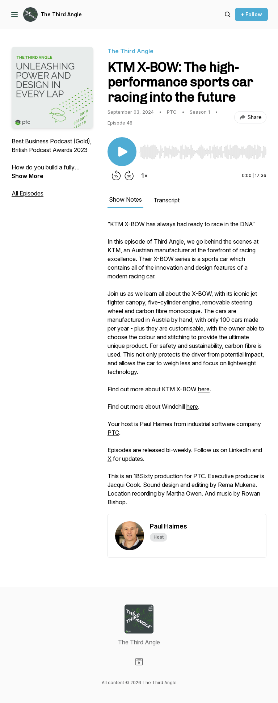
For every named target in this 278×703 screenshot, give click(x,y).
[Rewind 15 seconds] (116, 176)
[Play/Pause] (122, 151)
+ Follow (251, 14)
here (204, 389)
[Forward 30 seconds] (129, 176)
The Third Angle (61, 14)
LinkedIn (240, 450)
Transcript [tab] (166, 200)
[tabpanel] (187, 367)
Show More (27, 176)
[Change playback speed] (144, 176)
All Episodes (27, 193)
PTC (113, 432)
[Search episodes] (228, 14)
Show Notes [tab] (125, 199)
